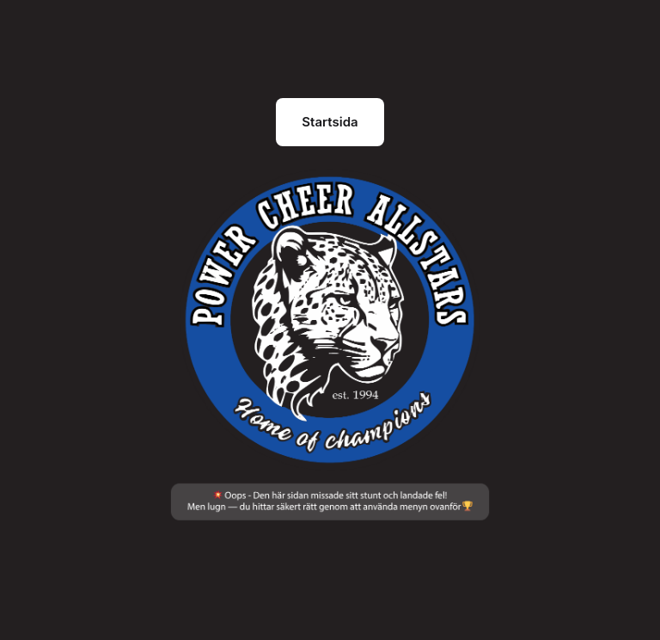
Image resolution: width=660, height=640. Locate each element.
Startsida (330, 122)
